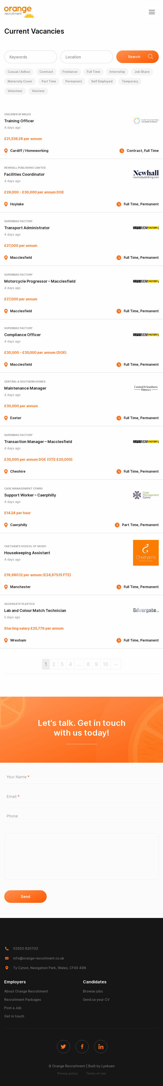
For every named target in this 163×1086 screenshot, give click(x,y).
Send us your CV (96, 999)
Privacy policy (67, 1073)
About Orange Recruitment (26, 991)
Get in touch (14, 1016)
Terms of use (96, 1073)
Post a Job (12, 1007)
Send (25, 897)
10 (106, 664)
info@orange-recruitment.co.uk (39, 958)
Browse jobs (93, 991)
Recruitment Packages (22, 999)
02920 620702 (25, 948)
